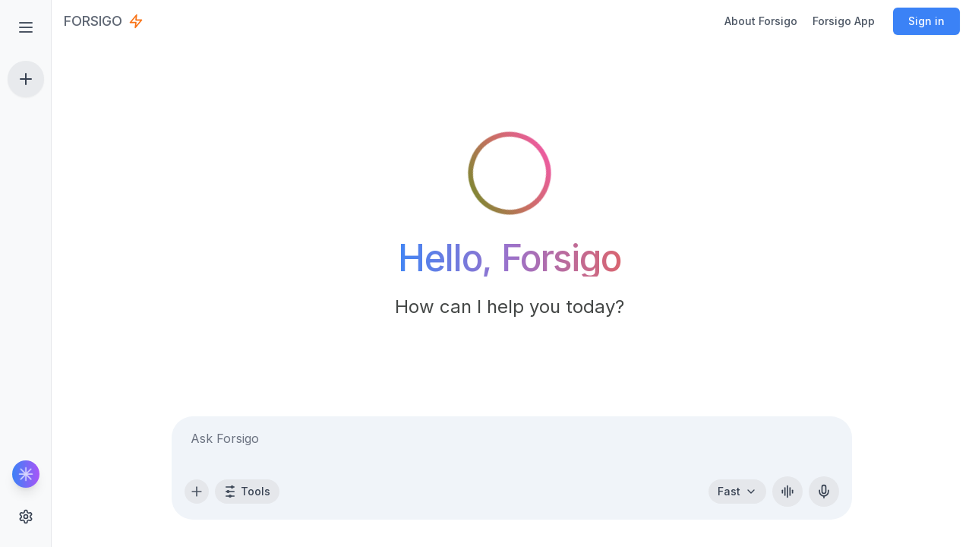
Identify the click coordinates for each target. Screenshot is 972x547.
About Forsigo (760, 20)
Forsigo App (844, 20)
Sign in (926, 20)
